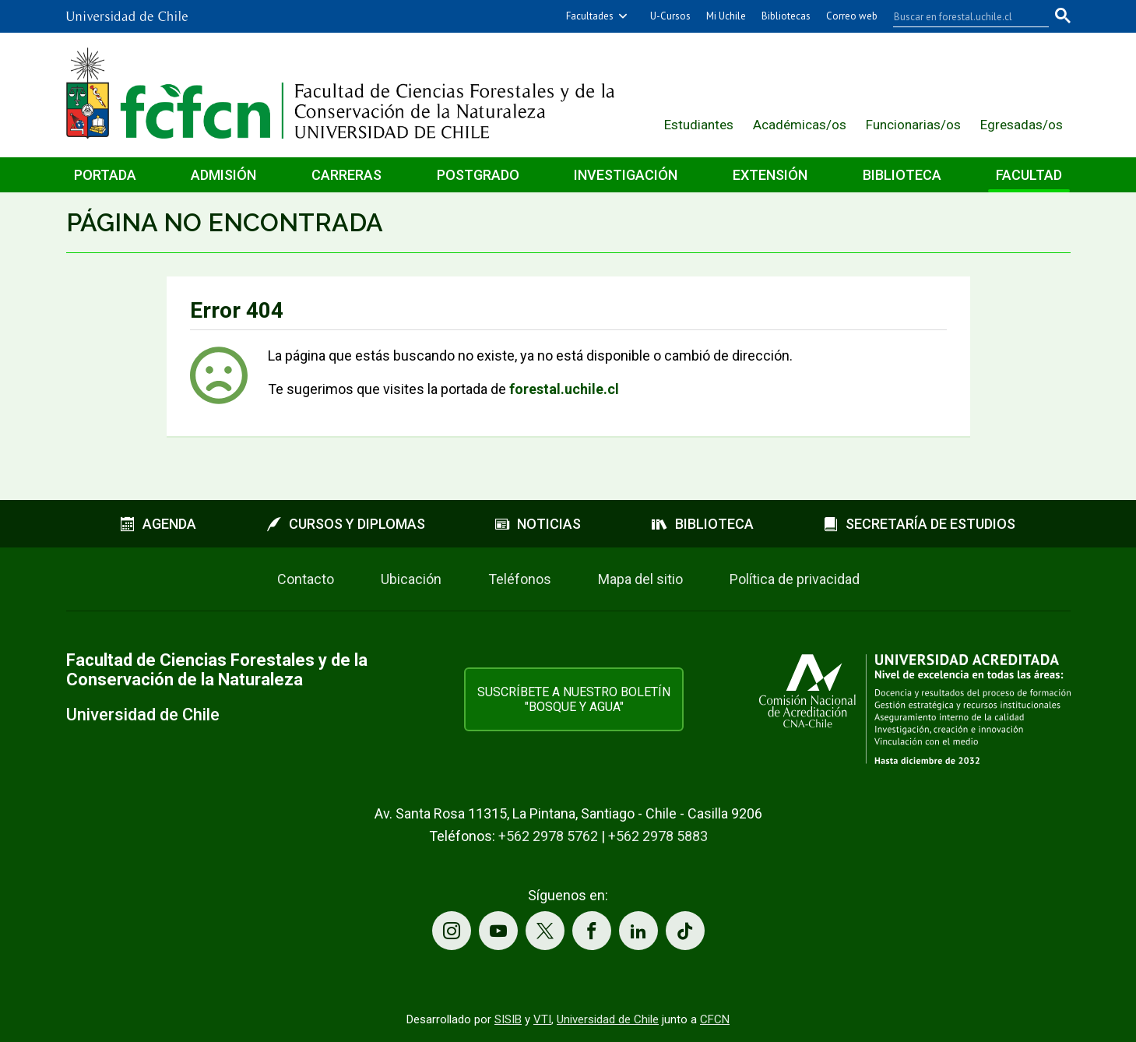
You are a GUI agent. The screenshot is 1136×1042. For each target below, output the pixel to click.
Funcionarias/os (913, 124)
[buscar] (961, 16)
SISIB (508, 1019)
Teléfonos (519, 579)
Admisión (223, 175)
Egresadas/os (1021, 124)
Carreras (346, 175)
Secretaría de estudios (919, 524)
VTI (542, 1019)
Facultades (590, 16)
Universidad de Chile (608, 1019)
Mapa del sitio (640, 579)
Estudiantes (698, 124)
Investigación (625, 175)
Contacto (305, 579)
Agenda (158, 524)
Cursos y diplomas (346, 524)
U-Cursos (670, 16)
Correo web (851, 16)
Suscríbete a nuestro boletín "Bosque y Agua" (573, 699)
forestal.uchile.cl (564, 389)
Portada (105, 175)
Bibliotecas (786, 16)
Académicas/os (799, 124)
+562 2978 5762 (548, 836)
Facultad (1029, 175)
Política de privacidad (795, 579)
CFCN (715, 1019)
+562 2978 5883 (658, 836)
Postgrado (478, 175)
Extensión (770, 175)
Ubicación (411, 579)
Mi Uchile (726, 16)
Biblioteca (902, 175)
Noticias (538, 524)
